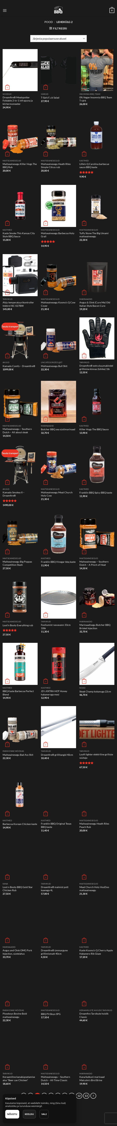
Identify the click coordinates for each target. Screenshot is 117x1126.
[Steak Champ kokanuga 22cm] (96, 664)
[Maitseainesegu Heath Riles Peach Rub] (96, 796)
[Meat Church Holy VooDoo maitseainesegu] (96, 860)
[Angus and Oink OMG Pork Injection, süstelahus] (20, 923)
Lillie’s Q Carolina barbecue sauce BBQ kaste (94, 165)
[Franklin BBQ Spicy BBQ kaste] (96, 465)
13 (86, 1095)
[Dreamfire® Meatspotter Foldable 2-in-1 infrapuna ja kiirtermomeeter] (20, 70)
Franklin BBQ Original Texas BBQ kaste (56, 825)
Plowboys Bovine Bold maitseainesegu (15, 1015)
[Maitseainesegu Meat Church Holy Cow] (58, 465)
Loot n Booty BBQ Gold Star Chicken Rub (18, 889)
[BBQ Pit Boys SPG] (58, 986)
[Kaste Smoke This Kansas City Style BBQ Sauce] (20, 206)
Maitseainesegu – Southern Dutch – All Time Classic (55, 1078)
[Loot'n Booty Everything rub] (20, 598)
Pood (48, 21)
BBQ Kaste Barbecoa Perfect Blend (18, 693)
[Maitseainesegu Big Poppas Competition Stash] (20, 534)
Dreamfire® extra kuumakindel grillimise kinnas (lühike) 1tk (96, 367)
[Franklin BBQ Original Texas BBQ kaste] (58, 796)
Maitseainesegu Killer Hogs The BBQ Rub (20, 165)
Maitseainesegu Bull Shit (54, 366)
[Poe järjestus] (58, 38)
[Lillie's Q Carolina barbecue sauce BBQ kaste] (96, 137)
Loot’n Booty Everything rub (18, 625)
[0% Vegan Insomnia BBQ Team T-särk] (96, 70)
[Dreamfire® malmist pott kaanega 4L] (58, 860)
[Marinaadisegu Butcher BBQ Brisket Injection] (96, 598)
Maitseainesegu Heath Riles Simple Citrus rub (56, 165)
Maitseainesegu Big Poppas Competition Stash (17, 563)
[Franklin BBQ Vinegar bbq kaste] (58, 534)
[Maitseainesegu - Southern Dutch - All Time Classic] (58, 1050)
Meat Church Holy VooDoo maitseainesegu (94, 889)
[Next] (93, 1096)
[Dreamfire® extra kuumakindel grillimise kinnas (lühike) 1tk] (96, 338)
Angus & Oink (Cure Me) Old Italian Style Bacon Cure (94, 304)
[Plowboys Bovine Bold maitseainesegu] (20, 986)
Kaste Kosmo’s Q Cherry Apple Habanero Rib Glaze (96, 952)
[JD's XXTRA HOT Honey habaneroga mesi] (58, 664)
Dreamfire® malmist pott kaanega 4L (54, 889)
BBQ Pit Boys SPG (51, 1013)
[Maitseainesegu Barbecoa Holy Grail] (58, 206)
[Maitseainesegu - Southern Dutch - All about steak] (20, 402)
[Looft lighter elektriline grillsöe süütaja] (96, 727)
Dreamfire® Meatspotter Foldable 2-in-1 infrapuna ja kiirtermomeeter (18, 100)
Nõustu (12, 1114)
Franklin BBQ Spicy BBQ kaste (95, 492)
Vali (44, 1114)
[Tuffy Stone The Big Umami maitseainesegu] (96, 206)
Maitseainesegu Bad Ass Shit (18, 754)
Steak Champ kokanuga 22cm (95, 691)
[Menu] (5, 10)
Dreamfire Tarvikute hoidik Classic (93, 1015)
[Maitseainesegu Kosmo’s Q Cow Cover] (58, 275)
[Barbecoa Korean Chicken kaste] (20, 796)
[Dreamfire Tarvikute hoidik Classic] (96, 986)
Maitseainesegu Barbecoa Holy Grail (57, 235)
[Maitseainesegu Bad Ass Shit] (20, 727)
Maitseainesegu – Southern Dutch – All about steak (17, 430)
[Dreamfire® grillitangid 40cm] (58, 727)
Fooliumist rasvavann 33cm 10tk (56, 626)
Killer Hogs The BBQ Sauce (94, 429)
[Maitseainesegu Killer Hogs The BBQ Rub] (20, 137)
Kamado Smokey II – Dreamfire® (13, 494)
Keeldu (29, 1114)
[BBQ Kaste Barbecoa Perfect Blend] (20, 664)
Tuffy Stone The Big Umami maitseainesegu (94, 235)
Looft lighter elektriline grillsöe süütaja (96, 756)
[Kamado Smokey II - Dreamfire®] (20, 465)
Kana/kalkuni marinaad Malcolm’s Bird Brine (92, 1078)
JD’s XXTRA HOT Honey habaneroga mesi (54, 693)
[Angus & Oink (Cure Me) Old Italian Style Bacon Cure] (96, 275)
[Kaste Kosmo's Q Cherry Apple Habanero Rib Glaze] (96, 923)
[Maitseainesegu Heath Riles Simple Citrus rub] (58, 137)
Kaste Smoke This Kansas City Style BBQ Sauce (19, 235)
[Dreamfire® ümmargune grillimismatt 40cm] (58, 923)
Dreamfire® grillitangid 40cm (57, 754)
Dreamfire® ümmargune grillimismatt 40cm (54, 952)
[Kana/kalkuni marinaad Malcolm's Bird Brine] (96, 1050)
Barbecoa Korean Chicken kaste (20, 823)
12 (79, 1095)
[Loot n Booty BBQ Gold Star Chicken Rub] (20, 860)
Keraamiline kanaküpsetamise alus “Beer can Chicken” (19, 1078)
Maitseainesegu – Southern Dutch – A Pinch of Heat (94, 563)
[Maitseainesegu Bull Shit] (58, 338)
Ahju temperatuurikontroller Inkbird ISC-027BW (18, 304)
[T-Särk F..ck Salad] (58, 70)
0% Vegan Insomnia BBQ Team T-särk (95, 99)
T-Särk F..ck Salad (50, 97)
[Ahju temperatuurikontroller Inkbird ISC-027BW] (20, 275)
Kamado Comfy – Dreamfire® (19, 366)
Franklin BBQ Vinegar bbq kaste (58, 561)
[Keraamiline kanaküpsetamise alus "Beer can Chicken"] (20, 1050)
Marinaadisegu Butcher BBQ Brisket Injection (94, 626)
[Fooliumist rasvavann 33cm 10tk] (58, 598)
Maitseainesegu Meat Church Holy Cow (57, 494)
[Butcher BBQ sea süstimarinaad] (58, 402)
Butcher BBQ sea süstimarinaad (58, 429)
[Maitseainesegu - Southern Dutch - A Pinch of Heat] (96, 534)
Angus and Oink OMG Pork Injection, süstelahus (17, 952)
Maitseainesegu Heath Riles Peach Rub (94, 825)
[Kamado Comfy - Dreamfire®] (20, 338)
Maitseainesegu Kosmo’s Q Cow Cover (58, 304)
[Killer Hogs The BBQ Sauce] (96, 402)
